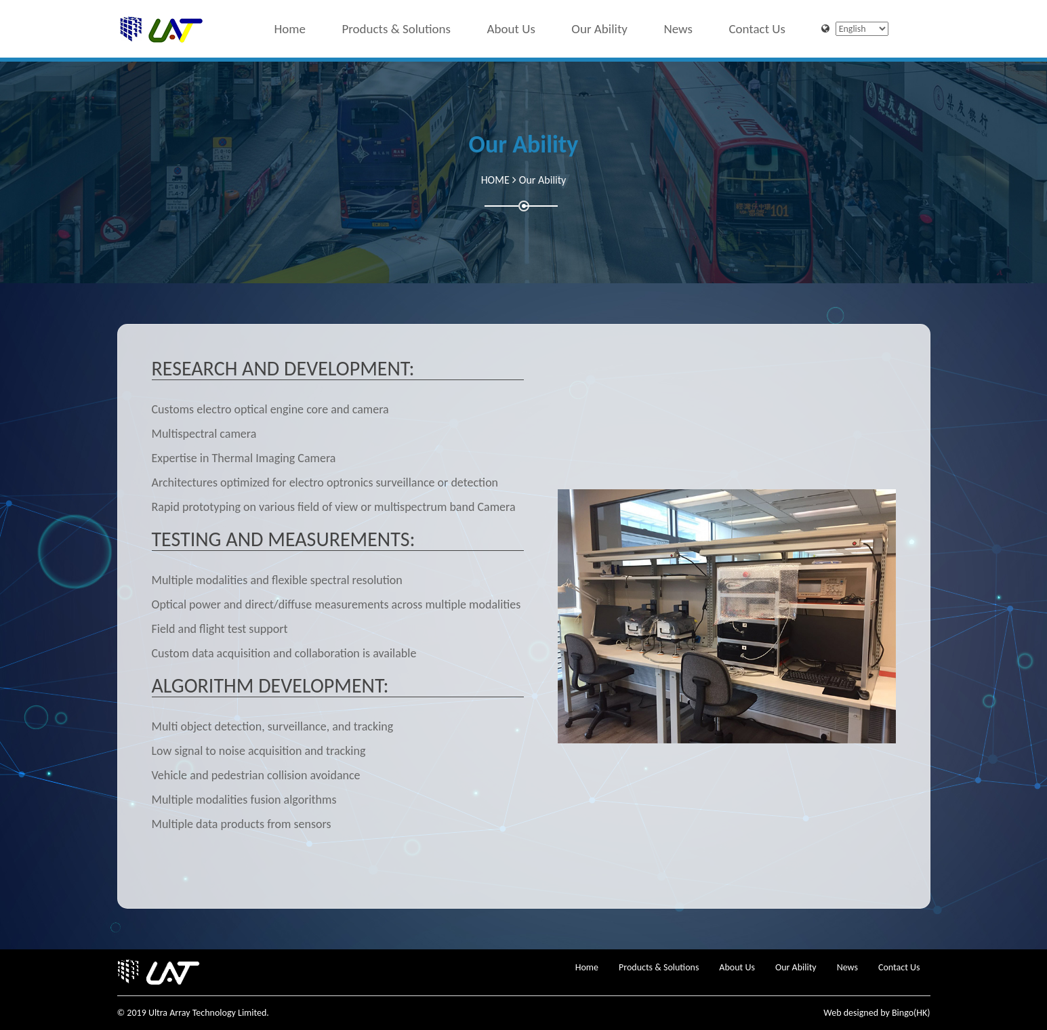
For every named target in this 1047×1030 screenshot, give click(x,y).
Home (290, 26)
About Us (511, 26)
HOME (495, 179)
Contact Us (756, 26)
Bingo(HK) (911, 1012)
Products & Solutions (396, 26)
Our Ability (599, 26)
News (677, 26)
